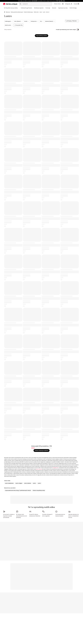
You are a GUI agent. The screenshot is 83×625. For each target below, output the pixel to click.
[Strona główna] (4, 12)
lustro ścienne (39, 469)
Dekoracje (8, 12)
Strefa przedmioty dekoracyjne (17, 12)
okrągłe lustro (55, 467)
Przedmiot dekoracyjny (28, 12)
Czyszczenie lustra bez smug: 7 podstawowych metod (18, 490)
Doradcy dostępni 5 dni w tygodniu (47, 515)
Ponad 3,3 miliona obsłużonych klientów (34, 515)
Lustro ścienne (27, 483)
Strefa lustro (36, 12)
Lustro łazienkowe (9, 483)
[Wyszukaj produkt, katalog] (20, 3)
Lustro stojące (18, 483)
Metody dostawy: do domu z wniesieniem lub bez (73, 516)
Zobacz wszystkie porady (39, 490)
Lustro (41, 12)
